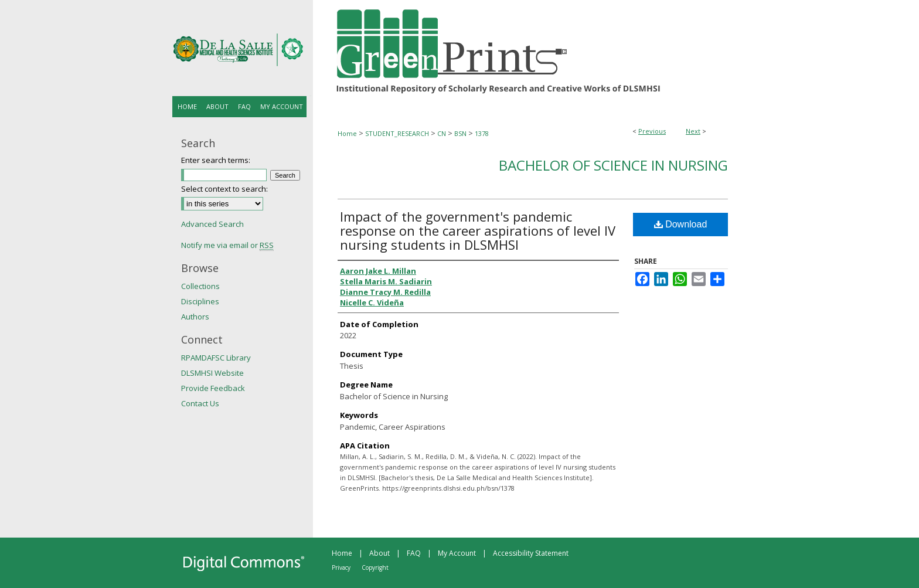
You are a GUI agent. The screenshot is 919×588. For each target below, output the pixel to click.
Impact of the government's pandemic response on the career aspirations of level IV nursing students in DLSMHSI (477, 230)
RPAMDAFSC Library (216, 357)
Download (680, 224)
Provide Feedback (213, 388)
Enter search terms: (215, 160)
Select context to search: (224, 188)
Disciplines (200, 301)
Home (347, 133)
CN (441, 133)
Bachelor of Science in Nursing (613, 165)
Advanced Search (212, 224)
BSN (460, 133)
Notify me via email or (227, 245)
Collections (200, 286)
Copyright (375, 567)
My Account (457, 553)
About (379, 553)
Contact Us (200, 403)
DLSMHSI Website (212, 373)
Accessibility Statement (531, 553)
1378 (482, 133)
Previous (652, 131)
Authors (195, 316)
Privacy (341, 567)
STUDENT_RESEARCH (397, 133)
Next (693, 131)
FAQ (414, 553)
